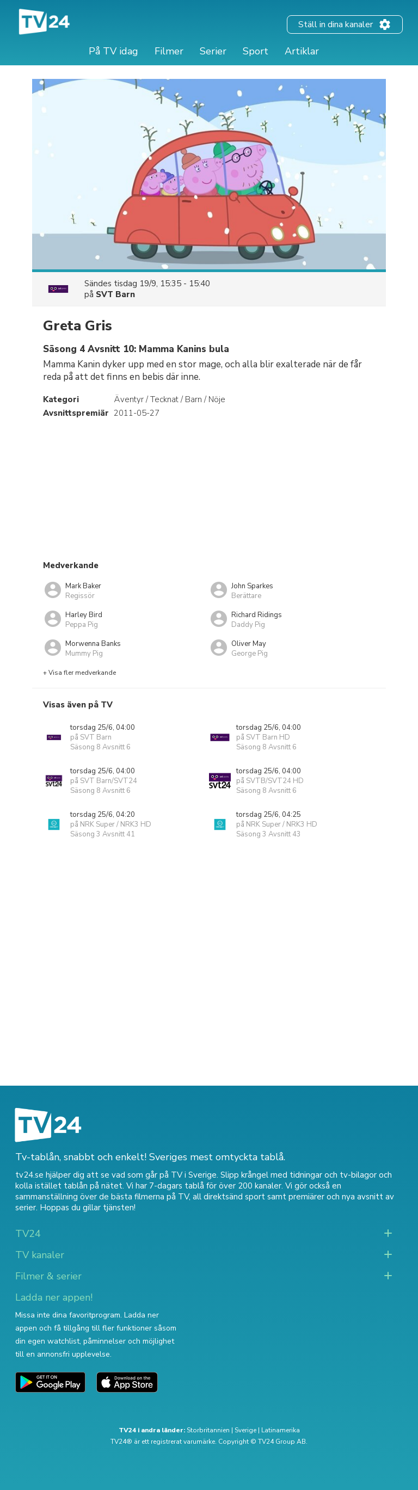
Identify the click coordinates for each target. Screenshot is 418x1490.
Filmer (169, 51)
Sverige (245, 1430)
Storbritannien (208, 1430)
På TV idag (113, 51)
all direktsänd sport (229, 1196)
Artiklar (302, 51)
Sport (255, 51)
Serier (213, 51)
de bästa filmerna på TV (144, 1196)
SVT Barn (115, 294)
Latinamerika (280, 1430)
